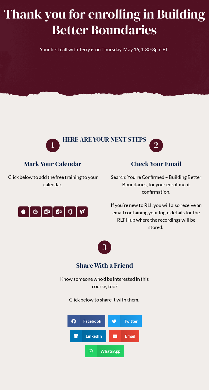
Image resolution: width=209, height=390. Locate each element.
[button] (86, 321)
